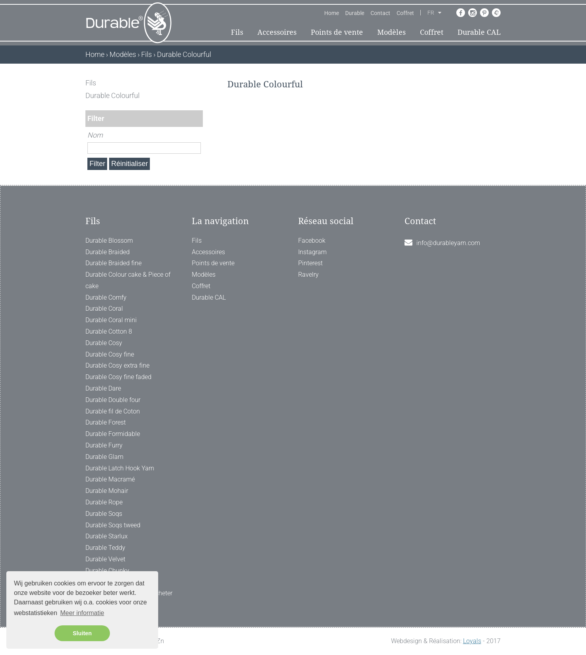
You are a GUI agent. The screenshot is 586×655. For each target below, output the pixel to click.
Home (331, 13)
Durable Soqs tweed (112, 525)
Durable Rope (104, 502)
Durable (354, 13)
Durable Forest (105, 422)
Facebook (311, 240)
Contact (380, 13)
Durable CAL (479, 32)
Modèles (391, 32)
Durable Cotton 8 (108, 331)
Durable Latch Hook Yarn (119, 468)
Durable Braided (107, 252)
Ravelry (308, 274)
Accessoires (277, 32)
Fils (237, 32)
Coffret (405, 13)
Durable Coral (104, 308)
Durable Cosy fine (109, 354)
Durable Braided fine (113, 263)
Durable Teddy (105, 547)
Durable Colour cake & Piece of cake (127, 280)
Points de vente (337, 32)
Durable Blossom (109, 240)
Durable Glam (104, 457)
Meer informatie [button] (82, 613)
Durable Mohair (106, 491)
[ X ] (197, 83)
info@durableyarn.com (448, 243)
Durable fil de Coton (112, 411)
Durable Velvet (105, 559)
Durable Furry (104, 445)
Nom (95, 135)
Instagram (312, 252)
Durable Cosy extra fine (117, 365)
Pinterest (310, 263)
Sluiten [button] (82, 633)
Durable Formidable (112, 434)
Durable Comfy (106, 297)
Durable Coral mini (111, 320)
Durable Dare (103, 388)
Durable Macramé (110, 479)
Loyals (472, 641)
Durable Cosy (103, 343)
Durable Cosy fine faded (118, 377)
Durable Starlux (106, 536)
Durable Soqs (103, 513)
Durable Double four (112, 400)
